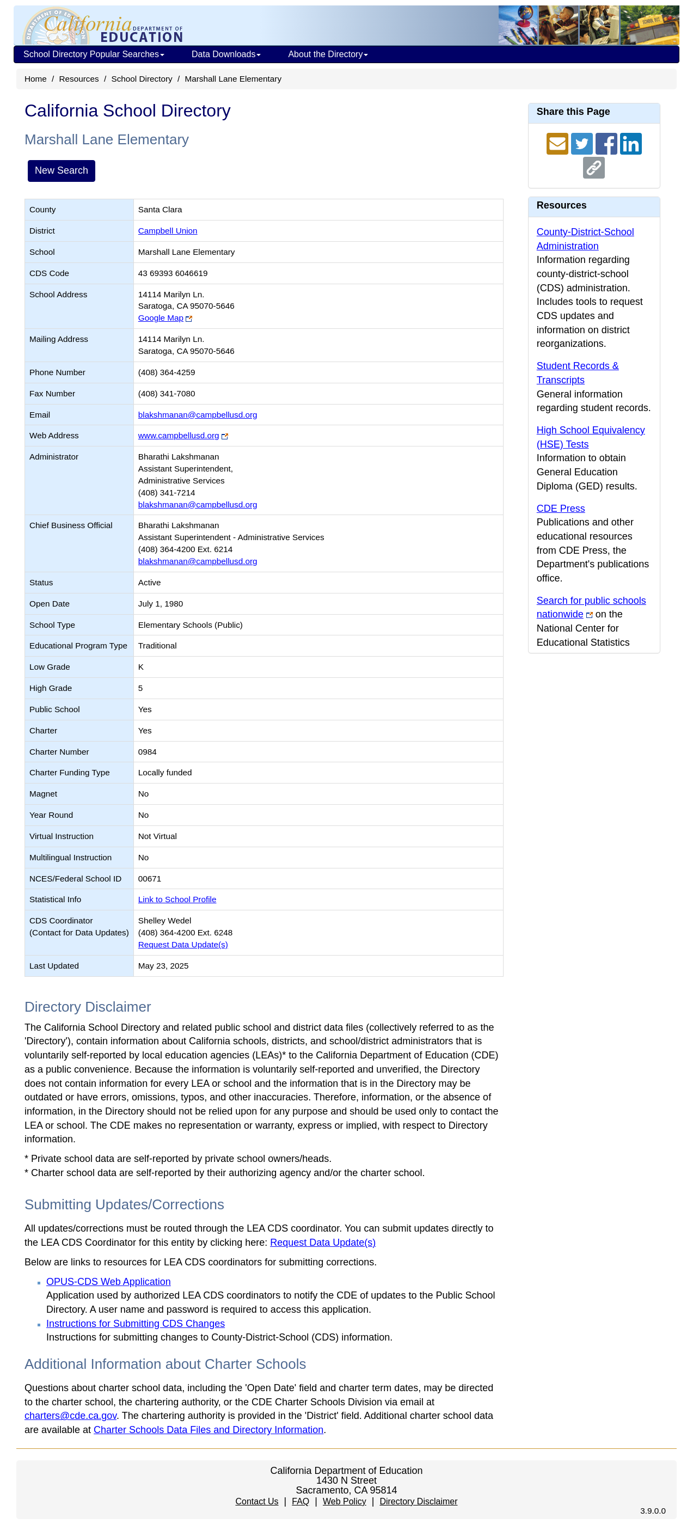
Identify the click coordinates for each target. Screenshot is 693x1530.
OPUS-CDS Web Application (108, 1281)
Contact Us (256, 1501)
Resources (79, 78)
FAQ (300, 1501)
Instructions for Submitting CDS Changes (135, 1323)
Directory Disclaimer (418, 1501)
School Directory (141, 78)
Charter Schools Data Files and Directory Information (208, 1429)
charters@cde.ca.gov (70, 1415)
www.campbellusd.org (178, 435)
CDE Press (561, 508)
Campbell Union (168, 230)
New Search (61, 170)
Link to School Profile (177, 899)
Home (35, 78)
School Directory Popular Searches (93, 54)
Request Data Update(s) (183, 944)
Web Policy (344, 1501)
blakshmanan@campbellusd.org (197, 414)
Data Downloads (226, 54)
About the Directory (328, 54)
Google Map (160, 317)
